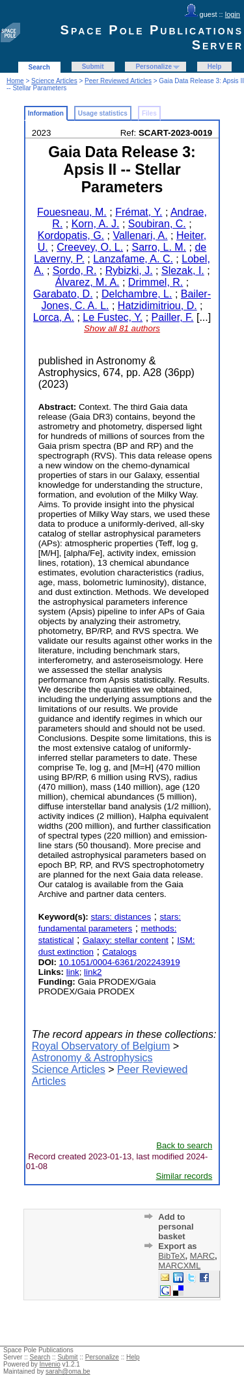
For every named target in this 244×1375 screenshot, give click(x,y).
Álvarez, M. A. (87, 282)
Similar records (184, 1176)
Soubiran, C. (157, 223)
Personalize (153, 66)
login (232, 14)
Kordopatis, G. (71, 235)
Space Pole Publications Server (152, 37)
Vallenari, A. (140, 235)
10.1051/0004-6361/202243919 (119, 962)
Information (46, 113)
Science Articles (54, 80)
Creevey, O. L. (90, 247)
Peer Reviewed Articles (118, 80)
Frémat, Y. (138, 212)
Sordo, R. (75, 270)
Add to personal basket (175, 1226)
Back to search (184, 1145)
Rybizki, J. (129, 270)
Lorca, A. (53, 317)
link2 (93, 972)
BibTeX (171, 1256)
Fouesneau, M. (72, 212)
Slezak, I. (182, 270)
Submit (93, 66)
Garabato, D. (63, 293)
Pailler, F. (173, 317)
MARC (202, 1256)
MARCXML (179, 1265)
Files (149, 113)
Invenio (50, 1364)
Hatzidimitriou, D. (157, 305)
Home (15, 80)
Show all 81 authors (122, 328)
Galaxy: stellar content (126, 940)
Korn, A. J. (96, 223)
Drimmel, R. (155, 282)
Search (39, 67)
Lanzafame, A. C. (133, 258)
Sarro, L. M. (158, 247)
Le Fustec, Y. (112, 317)
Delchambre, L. (137, 293)
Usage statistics (103, 113)
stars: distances (120, 917)
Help (215, 66)
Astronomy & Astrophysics (92, 1057)
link (72, 972)
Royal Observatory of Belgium (101, 1046)
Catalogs (119, 952)
